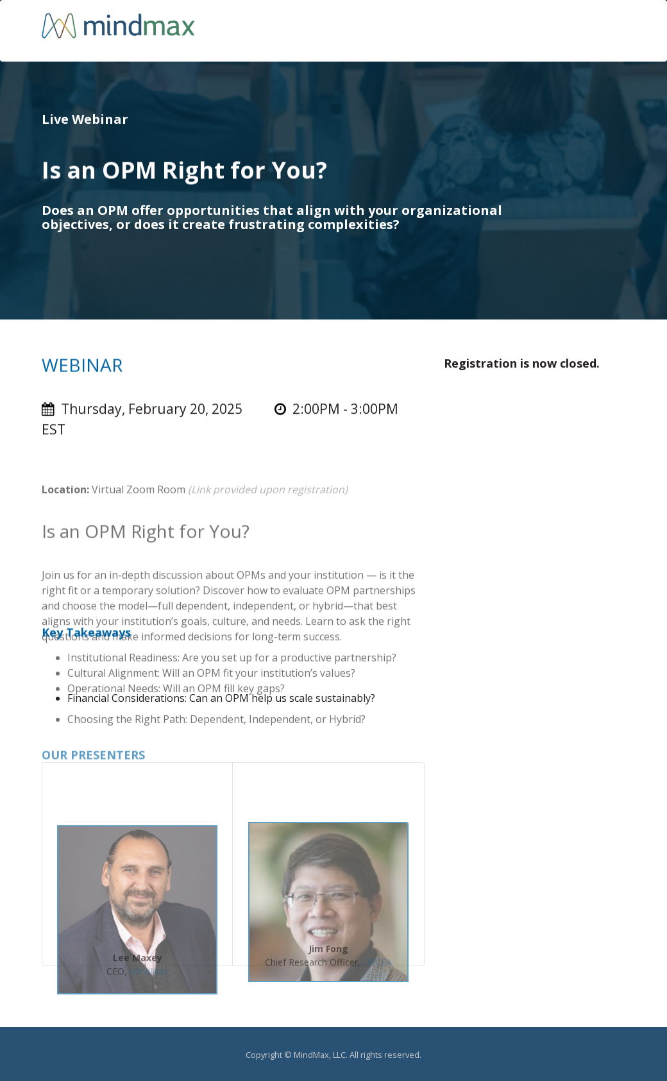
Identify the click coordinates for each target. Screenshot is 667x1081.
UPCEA (377, 969)
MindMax (149, 978)
